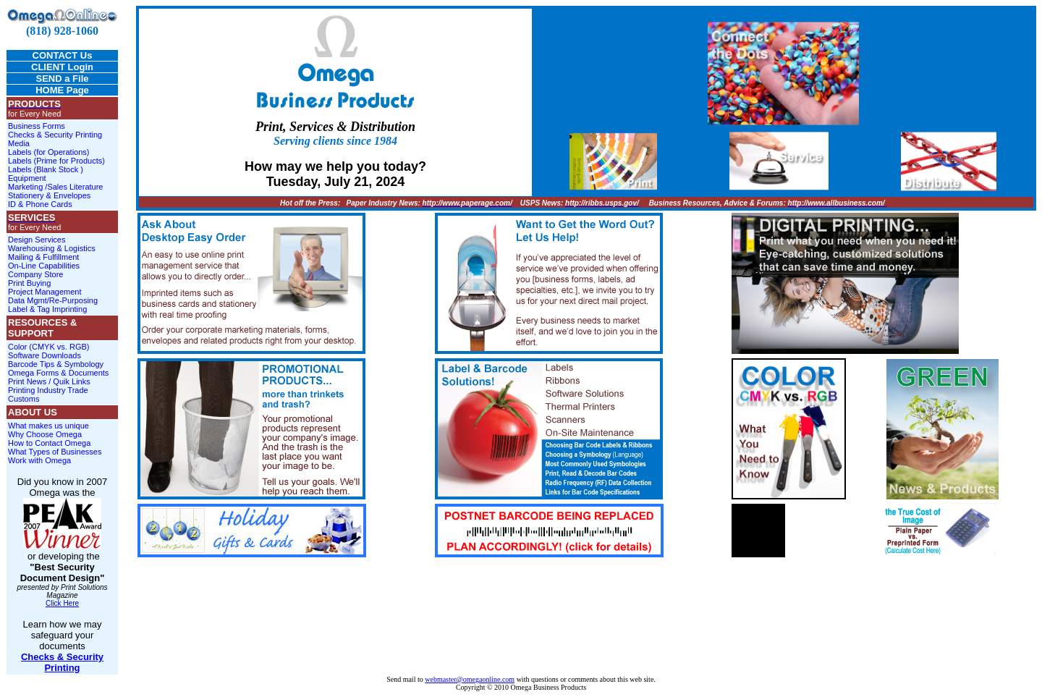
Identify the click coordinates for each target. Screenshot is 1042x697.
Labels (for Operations (47, 152)
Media (19, 143)
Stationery (26, 195)
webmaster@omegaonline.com (469, 679)
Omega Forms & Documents (58, 372)
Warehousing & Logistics (52, 248)
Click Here (62, 603)
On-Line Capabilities (44, 265)
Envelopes (72, 195)
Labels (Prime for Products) (56, 160)
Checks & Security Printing (55, 134)
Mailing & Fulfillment (43, 257)
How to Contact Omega (49, 443)
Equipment (27, 178)
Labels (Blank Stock (44, 169)
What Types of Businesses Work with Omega (54, 456)
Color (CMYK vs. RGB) (48, 346)
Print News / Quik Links (49, 381)
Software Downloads (44, 355)
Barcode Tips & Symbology (55, 364)
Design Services (36, 239)
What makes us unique (48, 425)
